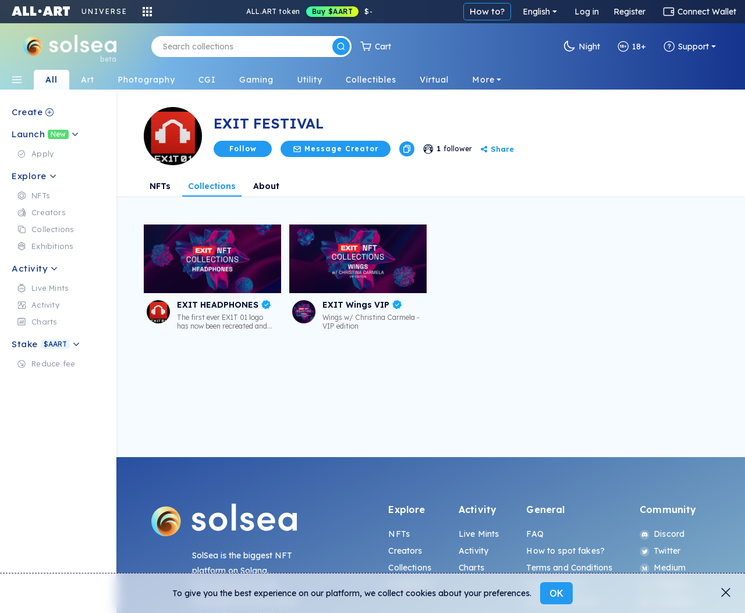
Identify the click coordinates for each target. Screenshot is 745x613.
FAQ (534, 534)
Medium (663, 568)
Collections (212, 186)
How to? (487, 11)
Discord (662, 534)
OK (556, 593)
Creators (405, 551)
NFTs (160, 186)
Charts (471, 567)
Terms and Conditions (569, 567)
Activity (473, 551)
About (266, 186)
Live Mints (479, 534)
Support (686, 46)
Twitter (660, 551)
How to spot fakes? (565, 551)
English (536, 11)
